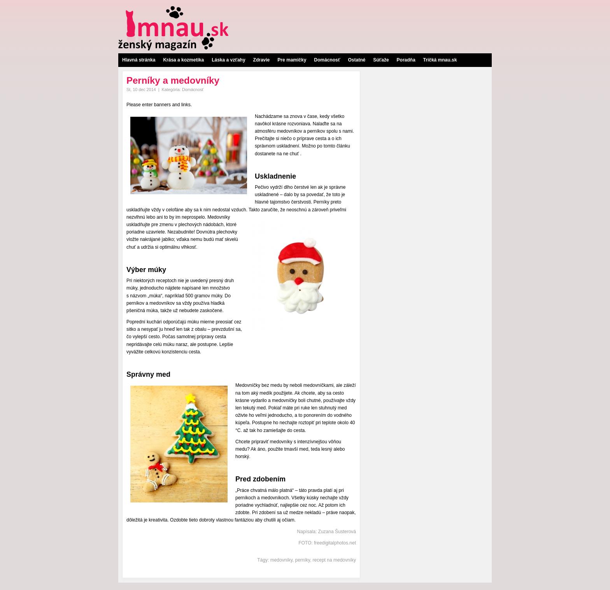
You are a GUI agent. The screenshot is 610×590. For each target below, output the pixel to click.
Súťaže (381, 60)
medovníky (281, 560)
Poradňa (406, 60)
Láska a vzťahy (228, 60)
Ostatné (356, 60)
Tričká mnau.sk (440, 60)
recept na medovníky (334, 560)
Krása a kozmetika (183, 60)
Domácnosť (327, 60)
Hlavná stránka (138, 60)
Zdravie (261, 60)
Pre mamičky (291, 60)
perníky (302, 560)
